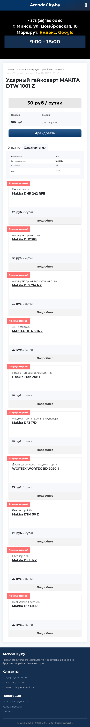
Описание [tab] (14, 147)
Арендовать (45, 133)
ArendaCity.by (45, 5)
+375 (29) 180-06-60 (17, 677)
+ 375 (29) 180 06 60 (45, 21)
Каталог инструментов (15, 701)
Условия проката (12, 706)
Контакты (8, 711)
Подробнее (45, 220)
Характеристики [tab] (35, 147)
